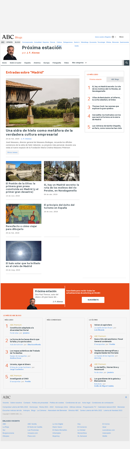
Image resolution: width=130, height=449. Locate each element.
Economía (93, 42)
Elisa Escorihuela (34, 345)
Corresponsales (27, 42)
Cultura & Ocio (59, 42)
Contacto (27, 403)
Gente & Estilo (76, 42)
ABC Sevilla (32, 424)
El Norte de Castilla (35, 427)
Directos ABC (74, 410)
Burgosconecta (8, 433)
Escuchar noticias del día (12, 410)
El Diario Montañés (60, 430)
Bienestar (115, 42)
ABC (2, 42)
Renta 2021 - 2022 (46, 407)
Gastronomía (124, 42)
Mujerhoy (56, 436)
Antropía (26, 410)
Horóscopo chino (61, 407)
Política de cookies (57, 403)
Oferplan (6, 436)
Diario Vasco (57, 427)
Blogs (17, 42)
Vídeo (66, 63)
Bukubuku (98, 384)
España (27, 63)
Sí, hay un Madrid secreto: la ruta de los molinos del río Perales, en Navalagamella (61, 188)
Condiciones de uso (73, 403)
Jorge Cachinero (17, 369)
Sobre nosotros (16, 403)
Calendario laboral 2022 (107, 407)
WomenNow (82, 433)
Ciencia (52, 42)
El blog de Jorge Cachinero (20, 367)
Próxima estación (42, 47)
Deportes (46, 42)
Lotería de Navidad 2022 (113, 410)
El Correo (106, 424)
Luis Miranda (99, 330)
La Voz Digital (58, 424)
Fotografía (57, 63)
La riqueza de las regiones (104, 356)
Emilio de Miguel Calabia (104, 386)
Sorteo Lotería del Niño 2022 (91, 410)
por (31, 53)
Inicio (4, 63)
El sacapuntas (15, 381)
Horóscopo (34, 407)
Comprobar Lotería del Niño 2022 (15, 407)
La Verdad (81, 430)
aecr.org (97, 358)
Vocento (6, 403)
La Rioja (6, 427)
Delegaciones (68, 42)
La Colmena (41, 410)
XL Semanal (82, 436)
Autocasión (106, 433)
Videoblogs (85, 42)
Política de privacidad (40, 403)
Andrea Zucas (15, 358)
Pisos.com (31, 436)
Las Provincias (33, 430)
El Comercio (82, 427)
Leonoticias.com (108, 430)
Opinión (9, 42)
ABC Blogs (115, 79)
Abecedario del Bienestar (57, 410)
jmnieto (26, 333)
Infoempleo (57, 433)
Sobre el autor (15, 63)
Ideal (104, 427)
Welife (104, 436)
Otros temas (12, 152)
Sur (4, 430)
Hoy (78, 424)
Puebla (28, 381)
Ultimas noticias (75, 407)
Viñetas (108, 42)
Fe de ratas (14, 333)
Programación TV (89, 407)
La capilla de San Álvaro (103, 328)
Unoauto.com (33, 433)
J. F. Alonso (26, 139)
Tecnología (101, 42)
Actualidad (38, 42)
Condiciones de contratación (102, 403)
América (37, 63)
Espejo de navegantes (18, 356)
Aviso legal (86, 403)
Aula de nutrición (16, 345)
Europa (47, 63)
